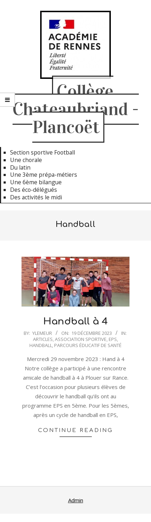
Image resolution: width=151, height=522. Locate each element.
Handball (40, 345)
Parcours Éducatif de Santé (88, 345)
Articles (43, 339)
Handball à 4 (75, 321)
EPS (113, 339)
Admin (75, 500)
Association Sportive (81, 339)
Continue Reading (75, 430)
